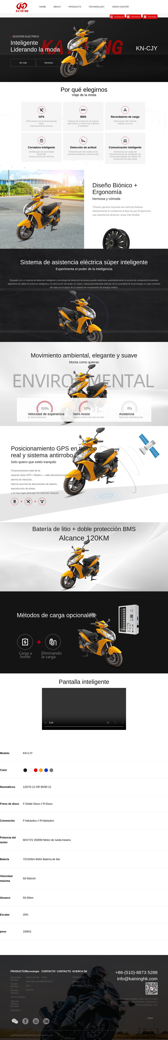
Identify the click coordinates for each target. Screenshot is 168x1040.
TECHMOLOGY (97, 6)
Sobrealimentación (34, 981)
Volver (150, 1018)
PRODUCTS (75, 6)
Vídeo (44, 977)
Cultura (75, 981)
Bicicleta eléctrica (14, 991)
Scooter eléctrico (14, 985)
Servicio (29, 990)
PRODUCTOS (18, 971)
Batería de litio (32, 977)
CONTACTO (48, 971)
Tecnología (32, 971)
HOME (42, 6)
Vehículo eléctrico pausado (14, 1003)
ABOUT (57, 6)
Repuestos (15, 1010)
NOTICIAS (77, 985)
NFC (28, 985)
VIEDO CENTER (120, 6)
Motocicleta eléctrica (15, 978)
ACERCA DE (79, 971)
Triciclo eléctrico (17, 997)
